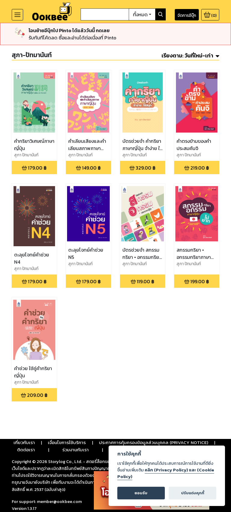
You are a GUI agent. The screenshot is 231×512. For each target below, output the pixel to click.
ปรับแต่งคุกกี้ (192, 493)
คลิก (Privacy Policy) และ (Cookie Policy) (165, 473)
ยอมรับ (140, 493)
